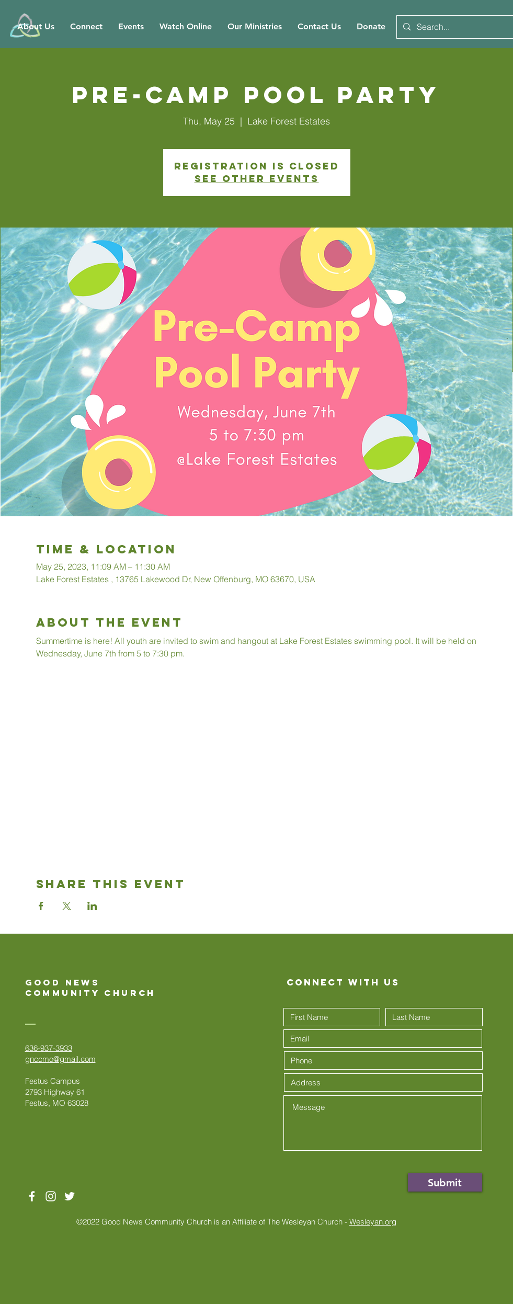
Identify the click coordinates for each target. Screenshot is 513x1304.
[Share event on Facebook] (41, 906)
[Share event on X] (67, 906)
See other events (257, 179)
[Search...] (454, 27)
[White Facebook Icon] (32, 1196)
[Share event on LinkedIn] (92, 906)
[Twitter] (69, 1196)
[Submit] (445, 1182)
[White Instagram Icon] (51, 1196)
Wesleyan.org (372, 1222)
